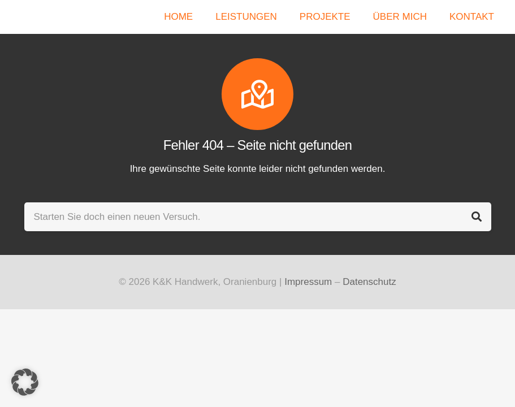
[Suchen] (476, 216)
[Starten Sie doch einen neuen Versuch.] (257, 216)
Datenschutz (369, 281)
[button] (25, 382)
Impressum (308, 281)
